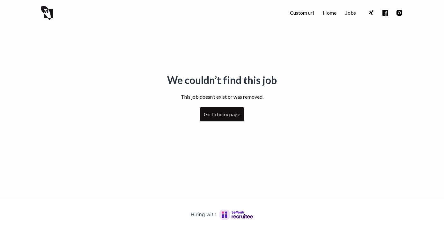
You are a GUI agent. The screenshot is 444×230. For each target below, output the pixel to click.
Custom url (302, 13)
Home (330, 13)
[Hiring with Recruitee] (222, 215)
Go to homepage (222, 114)
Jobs (350, 13)
